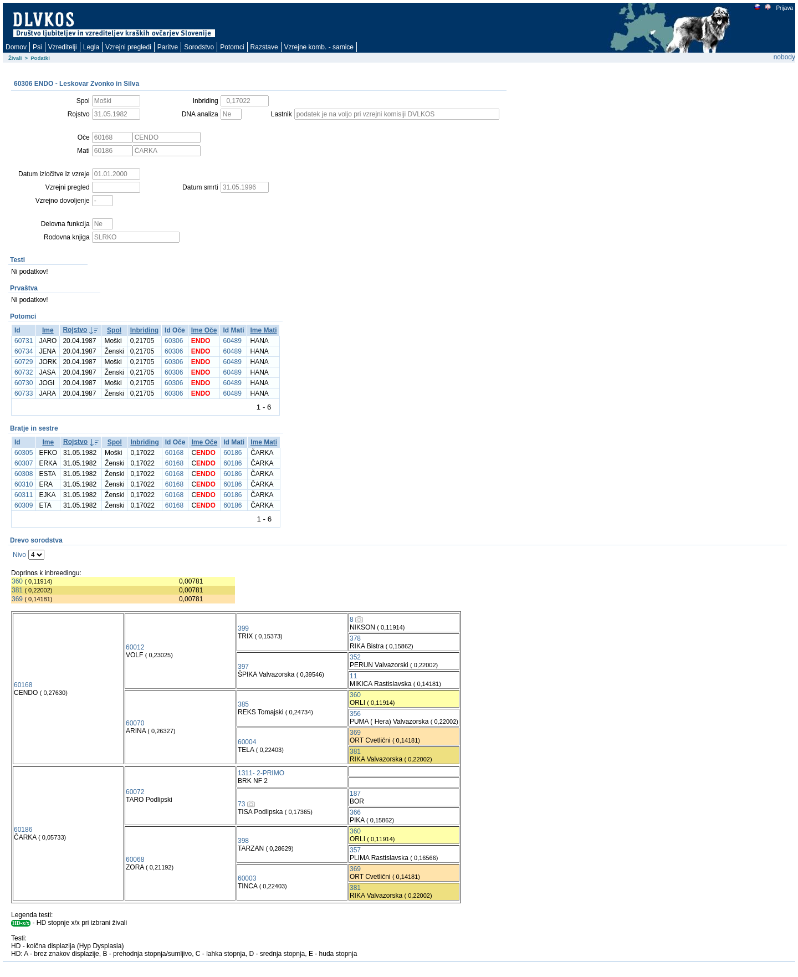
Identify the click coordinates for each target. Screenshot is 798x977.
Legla (91, 47)
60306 (174, 341)
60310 (23, 484)
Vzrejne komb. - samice (319, 47)
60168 (174, 453)
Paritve (167, 47)
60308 (23, 474)
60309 (23, 505)
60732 (23, 372)
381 (17, 590)
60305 (23, 453)
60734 (23, 351)
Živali (15, 58)
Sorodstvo (199, 47)
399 (243, 628)
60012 (135, 647)
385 (243, 704)
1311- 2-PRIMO (261, 773)
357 (355, 850)
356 (355, 714)
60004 (247, 742)
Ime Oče (204, 330)
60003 (247, 878)
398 (243, 841)
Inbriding (144, 330)
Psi (37, 47)
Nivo (19, 555)
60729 (23, 362)
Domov (16, 47)
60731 (23, 341)
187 (355, 793)
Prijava (784, 8)
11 (353, 676)
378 (355, 638)
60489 (232, 341)
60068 (135, 859)
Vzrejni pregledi (128, 47)
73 (241, 804)
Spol (114, 330)
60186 (232, 453)
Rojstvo (75, 330)
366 (355, 812)
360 (17, 581)
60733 (23, 393)
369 (17, 599)
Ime (48, 330)
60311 (23, 495)
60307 (23, 463)
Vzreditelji (62, 47)
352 (355, 657)
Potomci (232, 47)
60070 (135, 723)
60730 (23, 383)
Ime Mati (263, 330)
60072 (135, 792)
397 (243, 667)
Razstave (264, 47)
